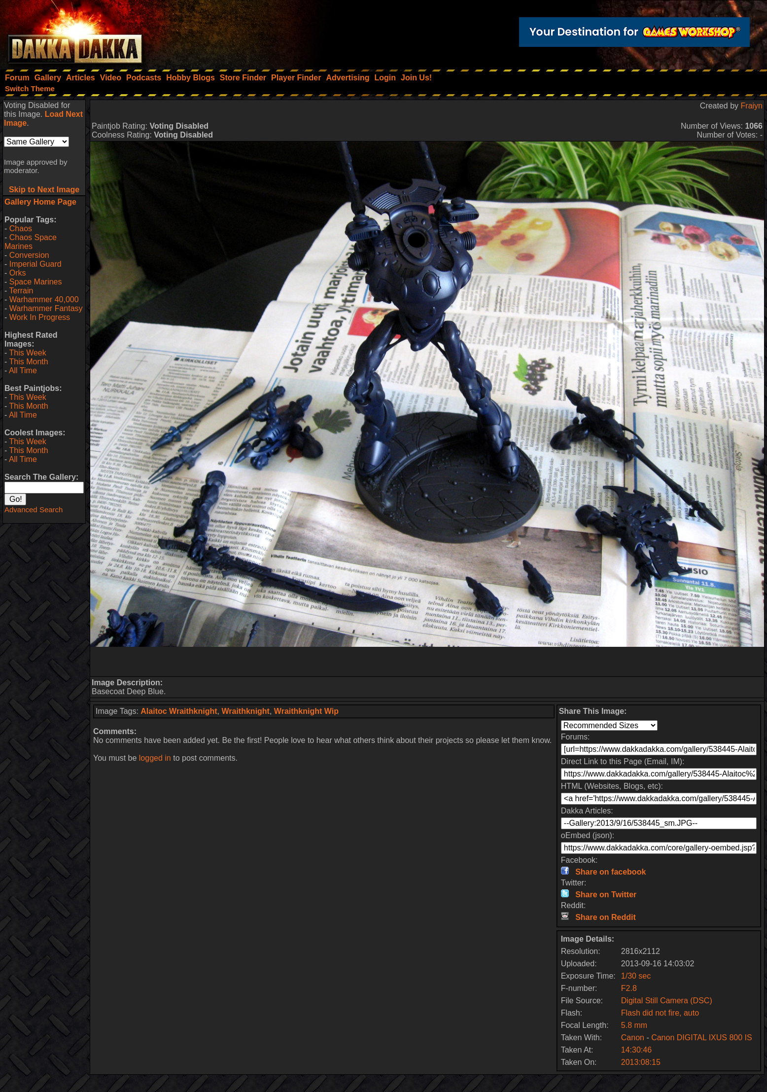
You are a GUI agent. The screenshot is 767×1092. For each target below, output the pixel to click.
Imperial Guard (35, 264)
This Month (28, 361)
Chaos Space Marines (30, 241)
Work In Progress (39, 317)
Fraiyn (752, 106)
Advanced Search (33, 509)
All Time (23, 370)
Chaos (20, 228)
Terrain (21, 290)
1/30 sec (636, 976)
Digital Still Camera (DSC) (666, 1000)
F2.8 (629, 988)
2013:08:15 (641, 1062)
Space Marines (35, 282)
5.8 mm (634, 1025)
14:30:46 (636, 1050)
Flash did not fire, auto (660, 1013)
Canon (632, 1037)
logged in (155, 758)
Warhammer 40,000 (44, 299)
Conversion (29, 255)
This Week (27, 353)
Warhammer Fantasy (46, 308)
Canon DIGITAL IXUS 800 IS (701, 1037)
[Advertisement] (427, 661)
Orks (17, 273)
